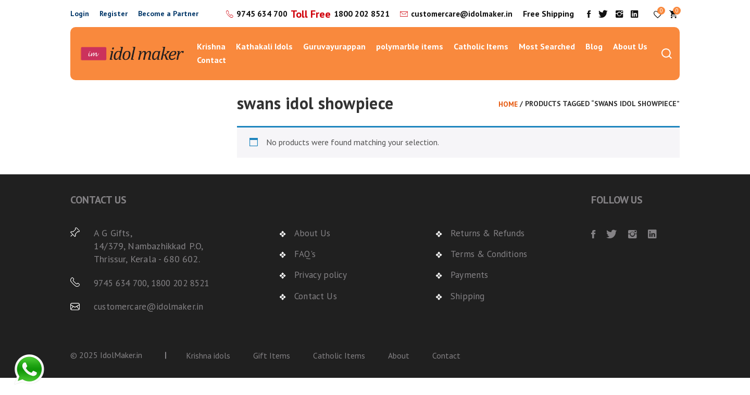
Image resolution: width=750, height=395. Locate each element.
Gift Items (271, 372)
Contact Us (316, 312)
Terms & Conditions (491, 271)
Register (113, 22)
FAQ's (306, 271)
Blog (594, 63)
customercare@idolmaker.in (460, 28)
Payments (470, 292)
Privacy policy (321, 292)
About (398, 372)
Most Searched (547, 63)
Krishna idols (208, 372)
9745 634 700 (315, 15)
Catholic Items (481, 63)
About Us (630, 63)
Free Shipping (558, 22)
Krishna (211, 63)
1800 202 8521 (357, 29)
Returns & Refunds (489, 250)
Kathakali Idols (264, 63)
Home (507, 120)
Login (79, 22)
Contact (211, 76)
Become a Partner (168, 22)
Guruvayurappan (334, 63)
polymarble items (409, 63)
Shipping (467, 312)
